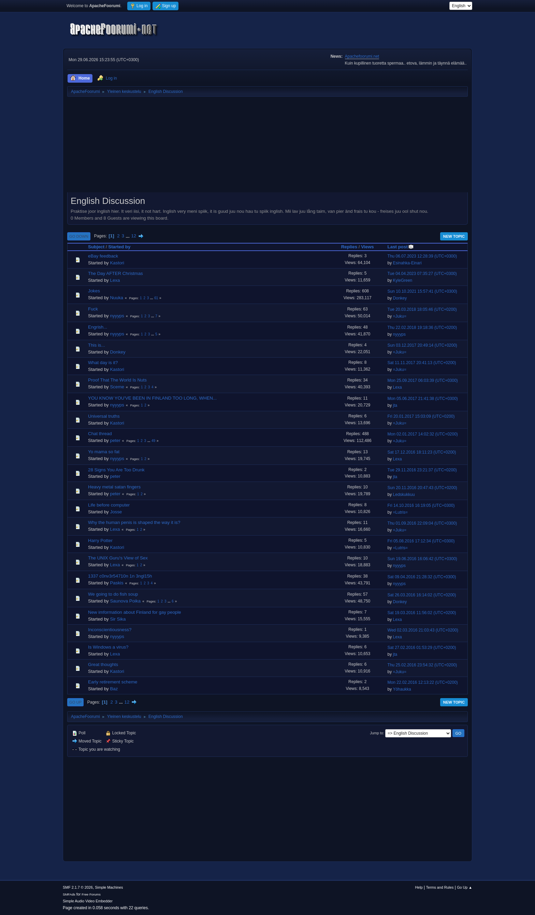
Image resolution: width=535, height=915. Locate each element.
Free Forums (91, 894)
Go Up (75, 702)
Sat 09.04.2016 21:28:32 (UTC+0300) (422, 576)
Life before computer (109, 505)
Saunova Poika (125, 601)
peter (115, 440)
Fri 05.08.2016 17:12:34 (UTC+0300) (421, 541)
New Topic (454, 236)
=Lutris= (400, 512)
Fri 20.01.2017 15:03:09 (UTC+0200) (421, 416)
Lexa (115, 280)
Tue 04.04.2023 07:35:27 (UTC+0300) (422, 273)
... (128, 235)
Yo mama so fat (103, 451)
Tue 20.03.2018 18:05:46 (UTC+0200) (422, 309)
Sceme (117, 386)
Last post (401, 246)
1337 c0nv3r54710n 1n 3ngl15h (120, 576)
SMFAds (69, 894)
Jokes (94, 290)
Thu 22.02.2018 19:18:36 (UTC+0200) (422, 327)
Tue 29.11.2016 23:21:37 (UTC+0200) (422, 470)
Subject (96, 246)
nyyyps (117, 315)
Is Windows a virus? (108, 647)
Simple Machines (109, 887)
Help (419, 887)
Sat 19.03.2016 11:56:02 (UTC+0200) (422, 612)
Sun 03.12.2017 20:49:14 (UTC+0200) (422, 345)
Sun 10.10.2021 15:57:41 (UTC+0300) (422, 291)
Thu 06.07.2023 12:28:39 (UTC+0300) (422, 256)
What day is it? (103, 362)
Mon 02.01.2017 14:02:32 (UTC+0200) (423, 434)
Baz (114, 688)
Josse (116, 511)
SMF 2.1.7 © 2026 (78, 887)
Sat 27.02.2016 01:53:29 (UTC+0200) (422, 647)
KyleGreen (403, 280)
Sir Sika (118, 619)
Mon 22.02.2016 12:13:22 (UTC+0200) (423, 682)
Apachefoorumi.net (362, 56)
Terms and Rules (440, 887)
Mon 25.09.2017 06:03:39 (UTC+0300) (423, 380)
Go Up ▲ (464, 887)
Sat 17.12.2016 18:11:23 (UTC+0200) (422, 452)
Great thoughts (103, 664)
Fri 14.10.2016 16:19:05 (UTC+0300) (421, 505)
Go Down (78, 236)
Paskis (116, 582)
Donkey (400, 298)
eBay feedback (103, 256)
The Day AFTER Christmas (115, 273)
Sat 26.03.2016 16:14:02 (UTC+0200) (422, 595)
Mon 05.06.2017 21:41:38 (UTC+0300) (423, 398)
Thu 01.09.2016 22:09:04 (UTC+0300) (422, 523)
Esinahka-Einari (407, 263)
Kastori (117, 262)
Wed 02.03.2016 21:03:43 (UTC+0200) (423, 630)
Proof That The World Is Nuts (117, 380)
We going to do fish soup (113, 594)
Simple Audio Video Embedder (88, 901)
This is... (96, 345)
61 (156, 298)
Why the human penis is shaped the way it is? (134, 522)
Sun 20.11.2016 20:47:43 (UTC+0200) (422, 487)
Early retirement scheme (112, 681)
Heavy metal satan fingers (114, 486)
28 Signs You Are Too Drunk (116, 469)
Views (367, 246)
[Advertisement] (267, 147)
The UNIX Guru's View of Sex (118, 557)
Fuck (93, 308)
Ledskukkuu (404, 494)
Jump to (376, 733)
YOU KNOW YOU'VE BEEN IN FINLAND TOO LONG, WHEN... (152, 398)
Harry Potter (100, 540)
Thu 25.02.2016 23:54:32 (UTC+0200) (422, 665)
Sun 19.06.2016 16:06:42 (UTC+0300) (422, 558)
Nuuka (116, 297)
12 (133, 235)
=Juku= (399, 316)
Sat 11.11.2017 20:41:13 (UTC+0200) (422, 362)
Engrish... (97, 327)
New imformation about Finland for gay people (134, 612)
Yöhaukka (402, 689)
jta (395, 405)
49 (153, 441)
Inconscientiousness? (109, 629)
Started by (119, 246)
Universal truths (104, 416)
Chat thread (100, 433)
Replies (349, 246)
